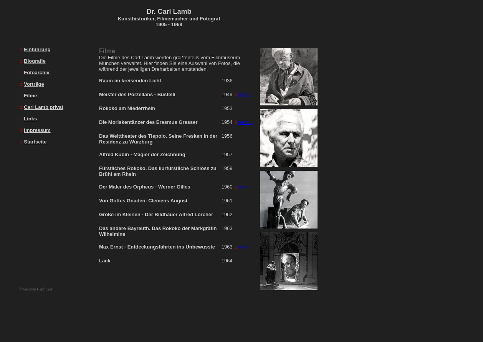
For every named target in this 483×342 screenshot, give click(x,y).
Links (30, 119)
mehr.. (244, 94)
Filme (30, 95)
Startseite (35, 142)
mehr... (245, 122)
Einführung (37, 49)
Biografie (34, 61)
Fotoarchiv (36, 72)
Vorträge (34, 84)
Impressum (37, 130)
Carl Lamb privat (43, 107)
